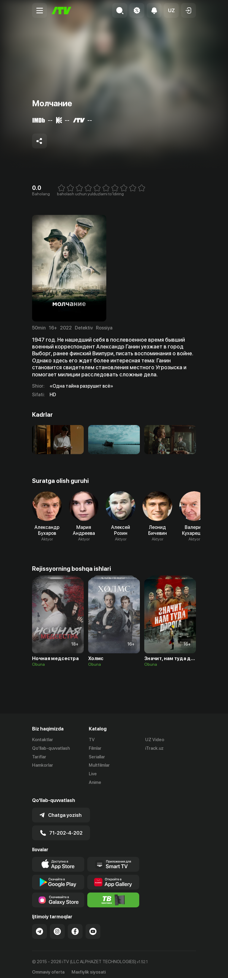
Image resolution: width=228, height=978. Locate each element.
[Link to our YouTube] (93, 926)
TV (92, 739)
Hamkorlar (42, 765)
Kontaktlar (42, 739)
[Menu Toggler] (39, 10)
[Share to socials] (39, 141)
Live (93, 773)
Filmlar (95, 748)
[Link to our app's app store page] (58, 859)
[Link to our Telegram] (39, 926)
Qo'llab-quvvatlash (51, 748)
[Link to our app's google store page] (58, 877)
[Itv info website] (113, 895)
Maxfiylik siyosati (89, 967)
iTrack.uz (154, 748)
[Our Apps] (113, 859)
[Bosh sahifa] (61, 10)
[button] (171, 10)
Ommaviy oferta (48, 967)
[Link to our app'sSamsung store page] (58, 895)
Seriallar (97, 757)
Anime (95, 782)
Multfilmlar (99, 765)
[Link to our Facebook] (75, 926)
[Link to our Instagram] (57, 926)
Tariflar (39, 757)
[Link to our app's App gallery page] (113, 877)
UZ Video (154, 739)
